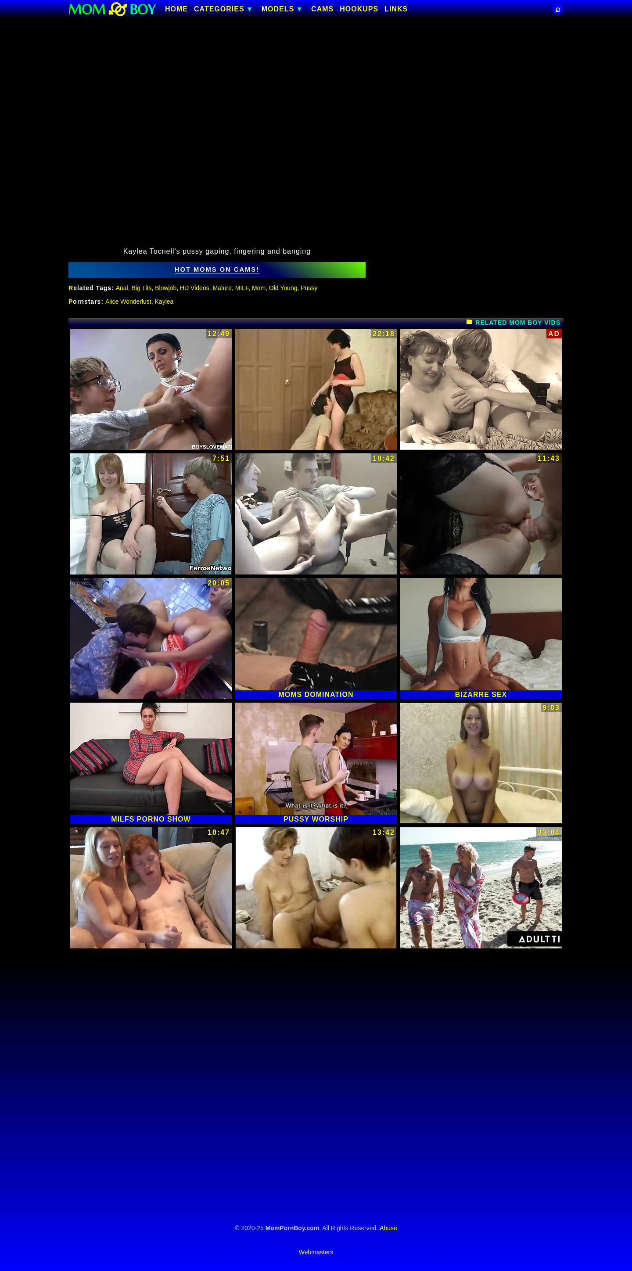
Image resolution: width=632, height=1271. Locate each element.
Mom (259, 287)
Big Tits (142, 287)
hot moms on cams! (217, 269)
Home (176, 9)
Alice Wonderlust (128, 301)
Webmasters (316, 1252)
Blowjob (165, 287)
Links (396, 9)
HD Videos (194, 287)
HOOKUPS (359, 9)
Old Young (283, 287)
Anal (122, 287)
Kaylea (164, 301)
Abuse (388, 1228)
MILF (241, 287)
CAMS (322, 9)
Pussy (309, 287)
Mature (222, 287)
